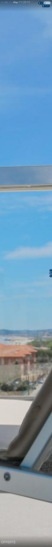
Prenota (47, 2)
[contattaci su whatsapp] (50, 273)
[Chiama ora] (50, 270)
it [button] (11, 2)
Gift (41, 3)
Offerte (6, 2)
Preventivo (46, 5)
